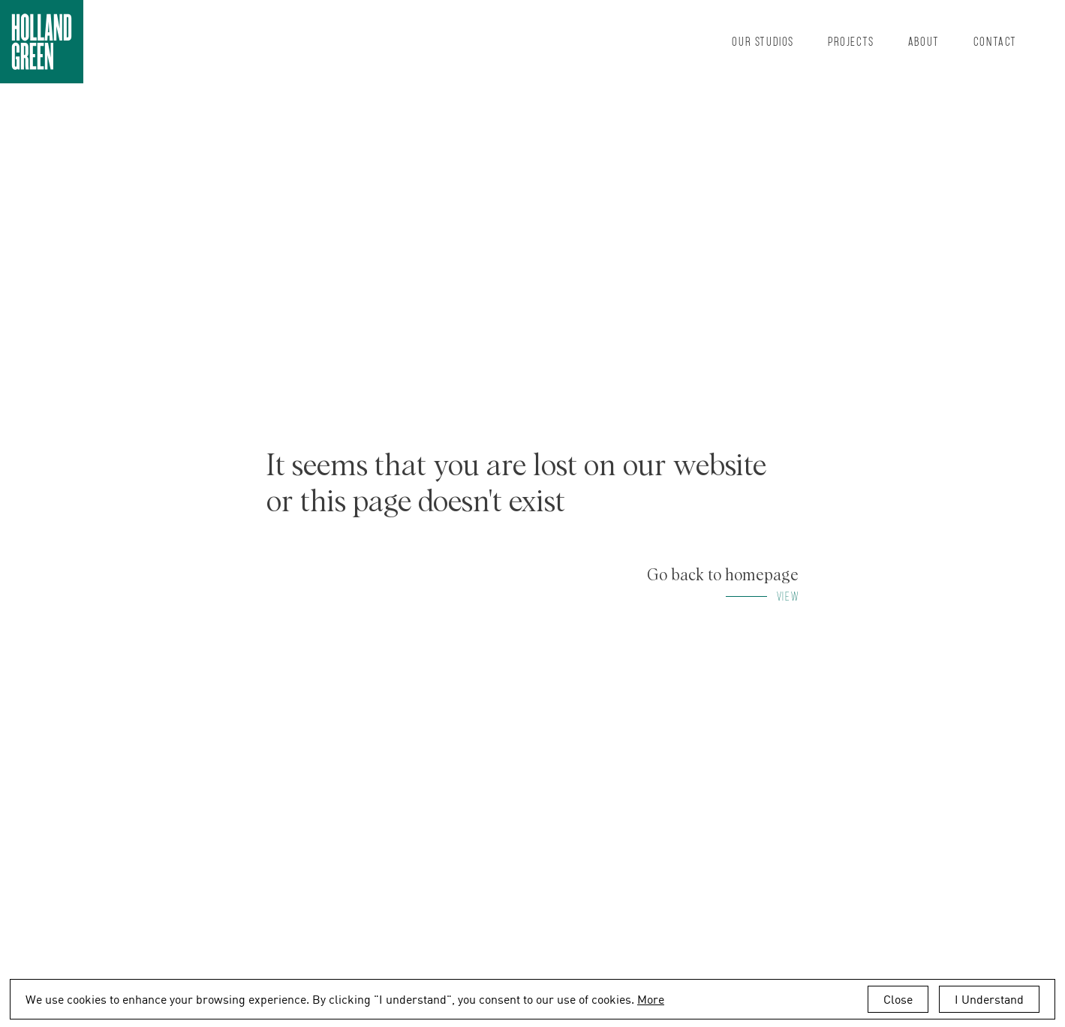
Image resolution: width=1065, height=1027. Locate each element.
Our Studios (763, 41)
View (788, 596)
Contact (995, 41)
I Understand (989, 999)
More (650, 999)
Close (898, 999)
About (924, 41)
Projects (851, 41)
